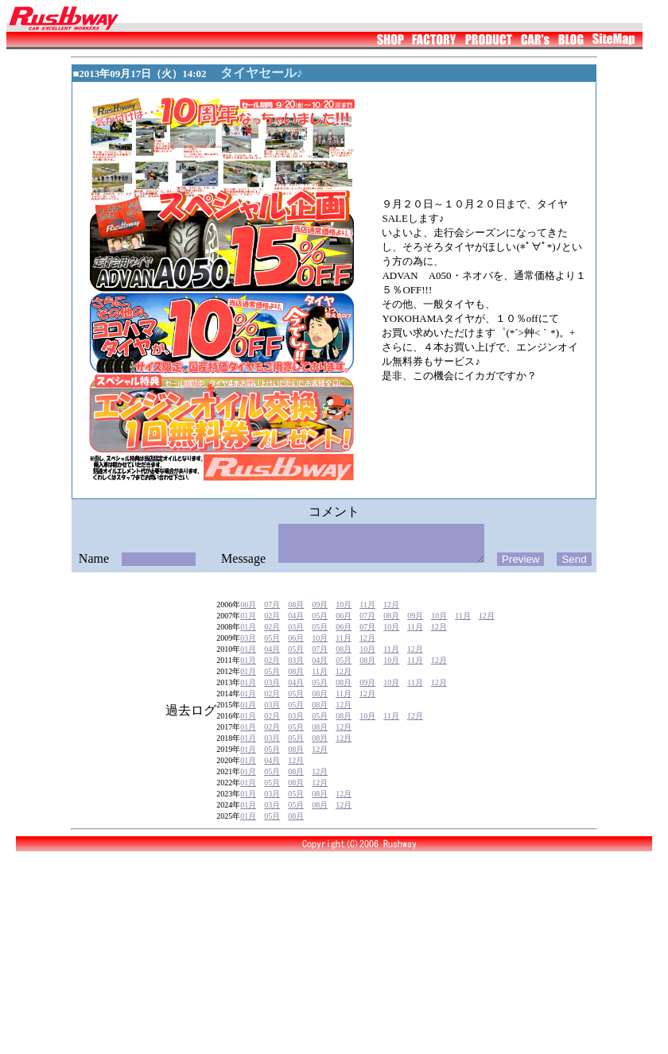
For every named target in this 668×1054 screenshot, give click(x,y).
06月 (248, 625)
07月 (272, 625)
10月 (343, 625)
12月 (391, 625)
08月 (296, 625)
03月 (296, 647)
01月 (248, 636)
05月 (320, 636)
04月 (296, 636)
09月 (320, 625)
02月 (272, 636)
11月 (367, 625)
